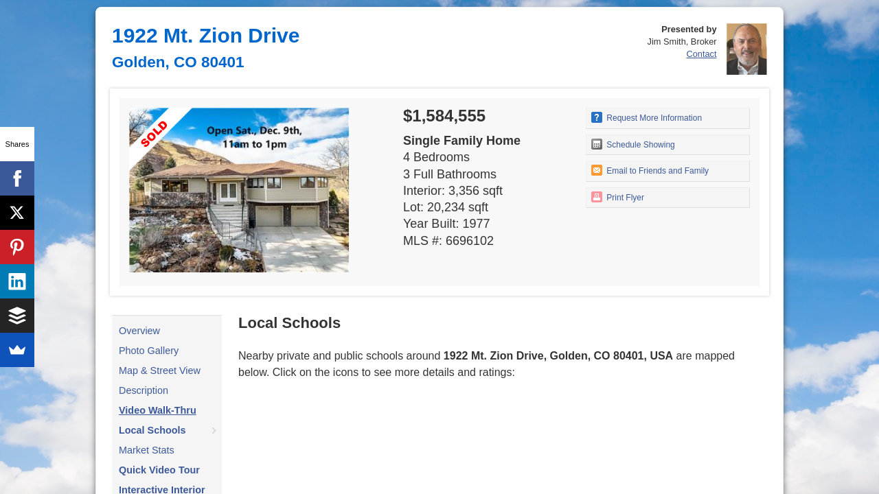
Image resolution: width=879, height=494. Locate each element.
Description (143, 390)
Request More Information (646, 117)
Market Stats (146, 450)
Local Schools (152, 430)
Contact (701, 54)
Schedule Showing (633, 144)
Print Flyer (617, 196)
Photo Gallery (149, 350)
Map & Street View (160, 370)
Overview (139, 330)
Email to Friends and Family (650, 170)
